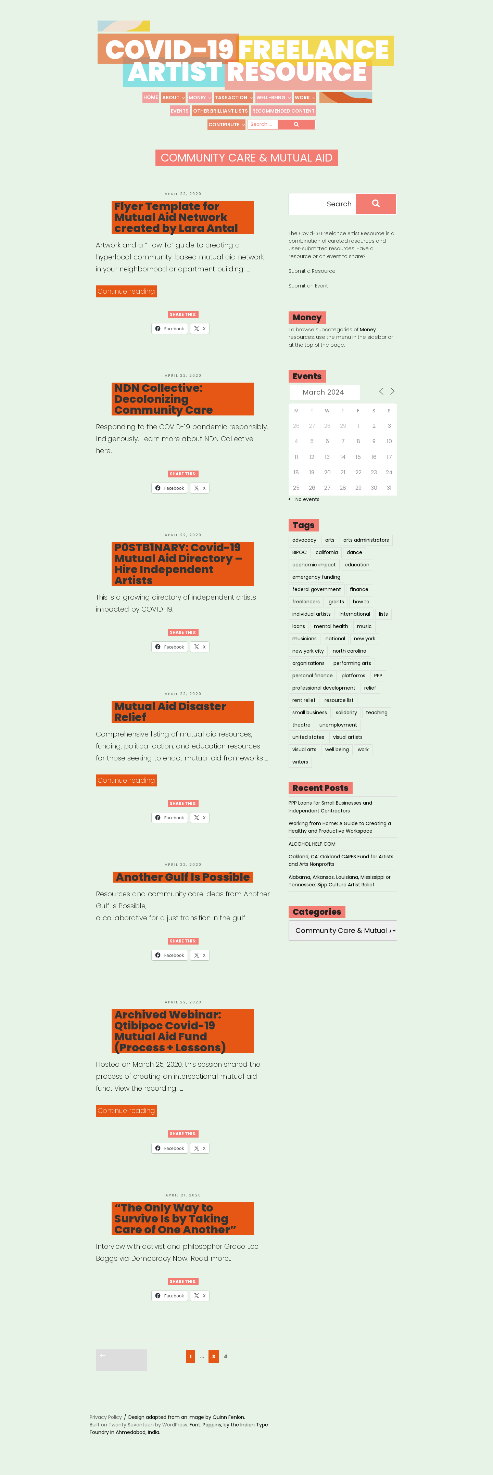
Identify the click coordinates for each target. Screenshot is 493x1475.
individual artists (311, 623)
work (363, 759)
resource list (339, 709)
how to (361, 611)
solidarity (346, 722)
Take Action (234, 97)
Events (180, 110)
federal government (316, 598)
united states (308, 746)
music (364, 635)
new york (364, 648)
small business (309, 722)
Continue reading (127, 301)
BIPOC (299, 562)
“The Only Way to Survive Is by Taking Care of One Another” (175, 1228)
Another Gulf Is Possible (183, 886)
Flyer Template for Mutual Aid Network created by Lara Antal (176, 226)
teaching (377, 722)
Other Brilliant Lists (220, 110)
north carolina (349, 660)
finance (359, 598)
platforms (353, 685)
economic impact (314, 574)
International (355, 623)
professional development (323, 697)
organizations (308, 672)
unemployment (338, 734)
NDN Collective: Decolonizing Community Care (163, 408)
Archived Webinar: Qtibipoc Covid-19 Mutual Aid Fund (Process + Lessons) (170, 1041)
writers (300, 771)
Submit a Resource (312, 280)
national (335, 648)
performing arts (352, 672)
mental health (331, 635)
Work (305, 97)
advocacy (304, 549)
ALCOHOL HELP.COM (312, 853)
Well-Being (274, 97)
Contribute (226, 124)
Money (200, 97)
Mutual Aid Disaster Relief (170, 721)
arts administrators (366, 549)
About (174, 97)
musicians (304, 648)
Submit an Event (308, 295)
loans (298, 635)
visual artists (348, 746)
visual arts (304, 759)
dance (354, 562)
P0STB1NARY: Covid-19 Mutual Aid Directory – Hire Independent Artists (178, 574)
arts (329, 549)
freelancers (306, 611)
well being (337, 759)
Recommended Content (283, 110)
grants (336, 611)
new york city (308, 660)
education (357, 574)
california (327, 562)
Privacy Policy (106, 1426)
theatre (301, 734)
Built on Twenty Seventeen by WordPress (138, 1434)
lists (383, 623)
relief (370, 697)
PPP (378, 685)
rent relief (304, 709)
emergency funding (316, 586)
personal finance (312, 685)
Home (150, 97)
